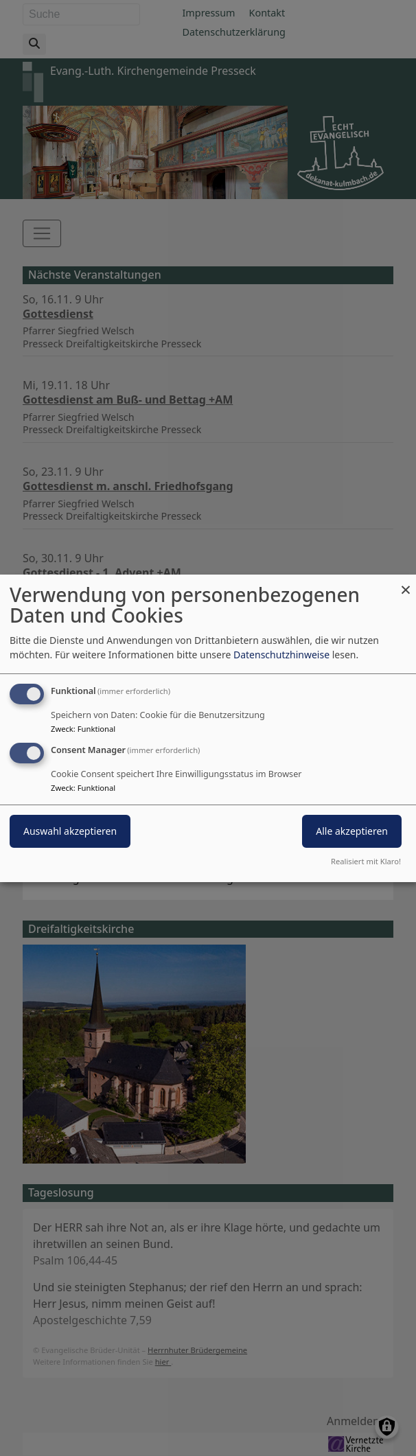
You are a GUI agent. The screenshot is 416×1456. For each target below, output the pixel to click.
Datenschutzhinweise (281, 654)
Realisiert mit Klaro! (366, 861)
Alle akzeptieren (352, 830)
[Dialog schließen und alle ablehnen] (405, 582)
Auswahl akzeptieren (70, 830)
